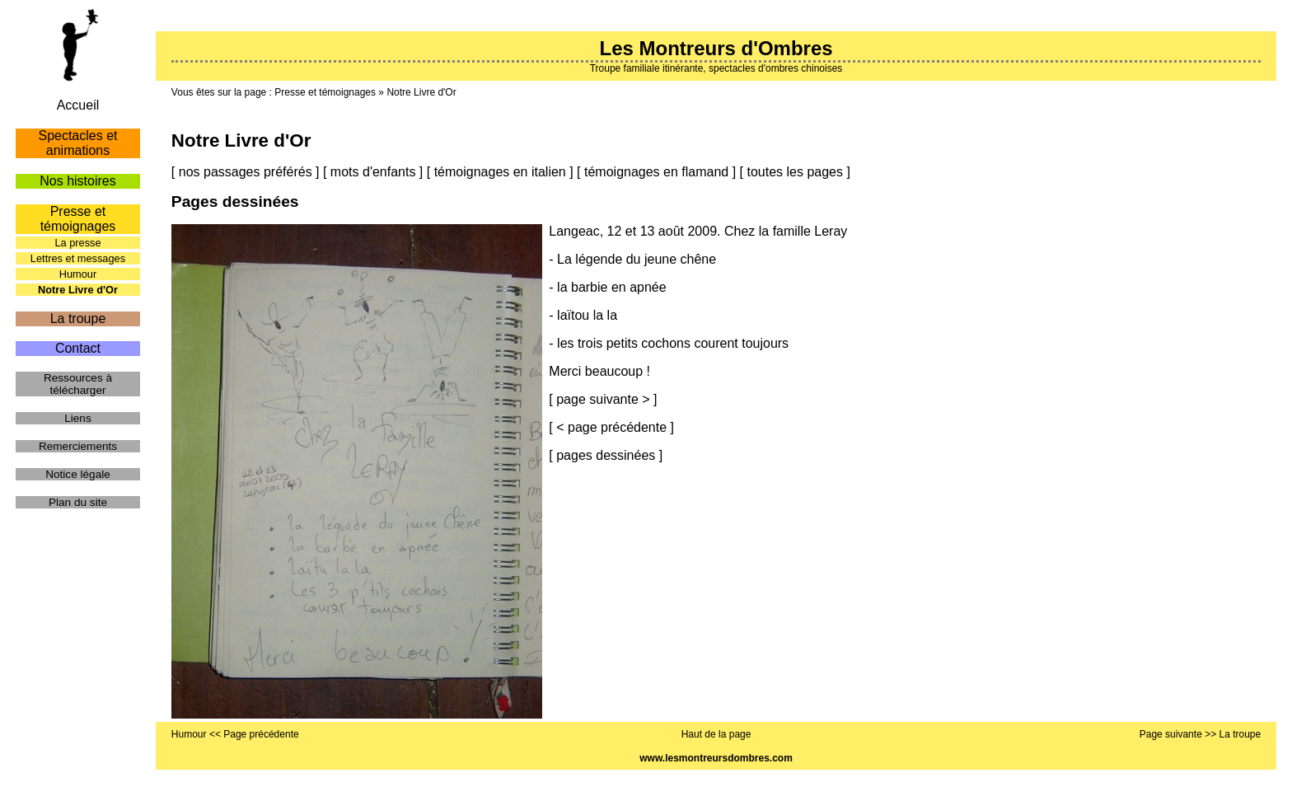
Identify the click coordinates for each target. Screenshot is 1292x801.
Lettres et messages (77, 258)
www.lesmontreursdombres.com (716, 758)
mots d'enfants (373, 172)
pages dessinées (605, 455)
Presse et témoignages (325, 92)
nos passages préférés (245, 172)
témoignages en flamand (656, 172)
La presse (77, 243)
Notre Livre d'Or (421, 92)
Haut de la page (716, 734)
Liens (77, 418)
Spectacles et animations (77, 143)
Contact (78, 348)
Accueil (78, 105)
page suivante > (602, 399)
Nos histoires (77, 181)
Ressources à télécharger (78, 384)
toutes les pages (795, 172)
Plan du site (78, 502)
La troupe (78, 319)
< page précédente (611, 427)
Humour (78, 274)
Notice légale (77, 474)
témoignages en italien (500, 172)
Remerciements (78, 446)
